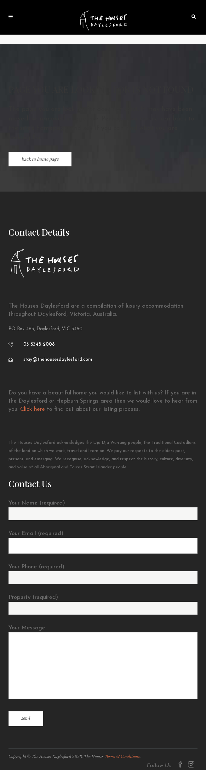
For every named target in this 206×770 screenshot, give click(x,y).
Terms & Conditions (122, 756)
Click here (32, 409)
